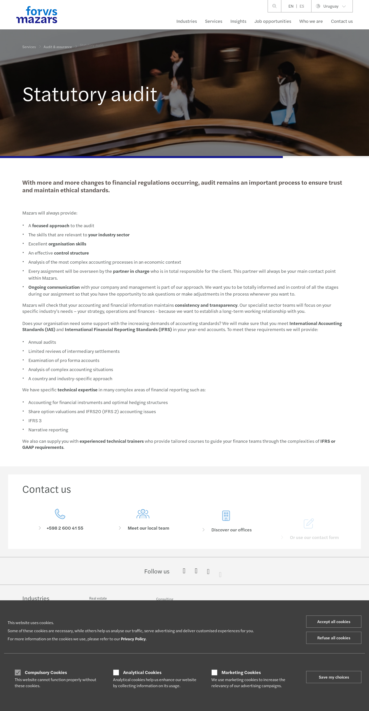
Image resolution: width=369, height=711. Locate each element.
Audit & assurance (58, 44)
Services (213, 21)
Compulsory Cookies (46, 672)
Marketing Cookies (241, 672)
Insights (238, 21)
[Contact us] (60, 521)
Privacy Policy (133, 639)
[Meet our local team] (143, 529)
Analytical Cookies (142, 672)
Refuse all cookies (333, 638)
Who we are (311, 21)
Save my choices (334, 677)
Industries (186, 21)
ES (302, 6)
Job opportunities (272, 21)
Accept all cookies (333, 621)
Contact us (342, 21)
